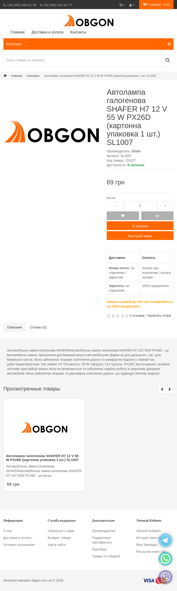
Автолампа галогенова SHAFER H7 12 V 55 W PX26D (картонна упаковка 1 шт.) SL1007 (42, 458)
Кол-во (111, 198)
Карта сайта (57, 545)
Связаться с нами (61, 531)
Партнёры (99, 549)
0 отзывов (137, 315)
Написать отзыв (159, 315)
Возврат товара (59, 538)
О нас (7, 531)
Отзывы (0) (38, 327)
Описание (14, 327)
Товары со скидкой (106, 556)
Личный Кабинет (148, 531)
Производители (103, 531)
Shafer (136, 151)
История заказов (148, 538)
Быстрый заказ (140, 236)
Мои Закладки (146, 545)
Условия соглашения (19, 545)
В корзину (140, 226)
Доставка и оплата (17, 538)
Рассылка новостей (150, 551)
